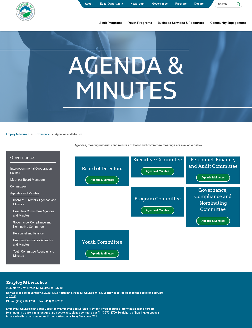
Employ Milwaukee (17, 134)
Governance (160, 3)
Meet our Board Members (27, 180)
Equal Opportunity (111, 3)
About (88, 3)
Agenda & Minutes (102, 179)
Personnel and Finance (28, 233)
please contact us (83, 312)
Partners (181, 3)
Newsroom (138, 3)
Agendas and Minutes (24, 193)
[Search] (238, 4)
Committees (18, 186)
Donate (199, 3)
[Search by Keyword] (224, 4)
